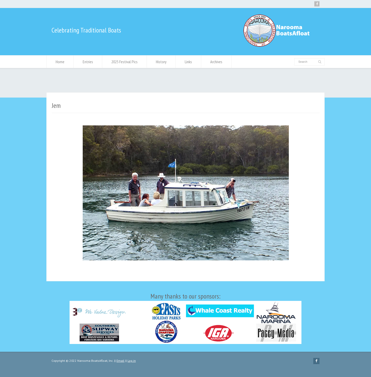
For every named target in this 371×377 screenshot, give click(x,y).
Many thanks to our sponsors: (185, 318)
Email (120, 361)
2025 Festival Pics (124, 61)
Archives (216, 61)
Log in (132, 361)
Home (60, 61)
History (161, 61)
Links (188, 61)
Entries (88, 61)
